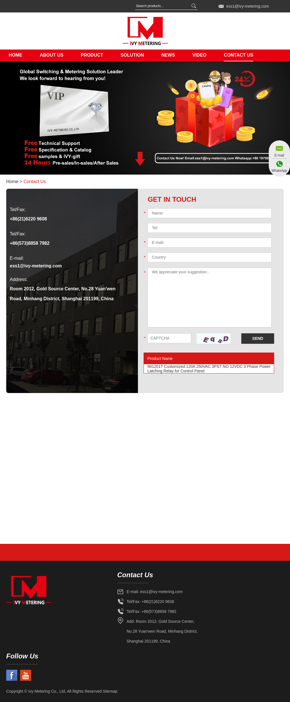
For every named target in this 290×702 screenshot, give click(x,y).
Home (15, 55)
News (168, 55)
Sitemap (110, 691)
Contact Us (238, 55)
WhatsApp (279, 171)
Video (199, 55)
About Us (51, 55)
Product (92, 55)
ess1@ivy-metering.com (247, 6)
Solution (132, 55)
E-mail (279, 155)
